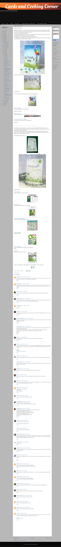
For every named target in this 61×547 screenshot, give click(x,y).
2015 (4, 103)
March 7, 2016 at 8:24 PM (24, 344)
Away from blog (6, 79)
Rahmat (55, 53)
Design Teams (17, 23)
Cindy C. (18, 395)
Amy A (18, 513)
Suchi (17, 291)
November (5, 43)
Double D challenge (17, 232)
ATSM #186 (5, 67)
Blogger (36, 544)
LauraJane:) (19, 483)
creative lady (19, 305)
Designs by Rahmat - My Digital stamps (28, 23)
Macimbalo (18, 368)
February (5, 100)
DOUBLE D (18, 350)
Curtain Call (16, 250)
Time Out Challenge (17, 246)
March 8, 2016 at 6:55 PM (26, 408)
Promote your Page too (56, 62)
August (5, 47)
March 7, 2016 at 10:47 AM (25, 276)
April (4, 53)
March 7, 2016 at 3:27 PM (25, 305)
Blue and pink (6, 58)
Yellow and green (6, 74)
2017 (4, 39)
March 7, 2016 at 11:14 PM (25, 368)
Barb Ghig (18, 283)
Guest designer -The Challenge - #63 (7, 88)
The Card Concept (17, 204)
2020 (4, 35)
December (5, 42)
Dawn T (18, 501)
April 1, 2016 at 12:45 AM (23, 513)
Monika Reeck (19, 408)
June (5, 50)
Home (3, 23)
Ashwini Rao (19, 276)
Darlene (18, 344)
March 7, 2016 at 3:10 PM (26, 298)
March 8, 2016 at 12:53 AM (24, 395)
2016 (4, 41)
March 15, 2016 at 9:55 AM (25, 483)
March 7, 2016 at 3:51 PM (23, 311)
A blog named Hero (17, 113)
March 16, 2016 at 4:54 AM (23, 489)
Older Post (48, 538)
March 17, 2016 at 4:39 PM (23, 501)
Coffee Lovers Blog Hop (7, 73)
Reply (17, 280)
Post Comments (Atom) (22, 540)
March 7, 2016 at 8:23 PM (23, 337)
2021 (4, 34)
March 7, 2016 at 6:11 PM (29, 318)
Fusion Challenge (17, 191)
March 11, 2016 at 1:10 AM (24, 463)
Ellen (17, 428)
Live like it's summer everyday (7, 62)
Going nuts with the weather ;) (7, 71)
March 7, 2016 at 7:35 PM (26, 326)
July (4, 49)
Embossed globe (6, 97)
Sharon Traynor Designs (21, 318)
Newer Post (16, 538)
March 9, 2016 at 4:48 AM (23, 428)
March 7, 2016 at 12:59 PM (24, 283)
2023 (4, 31)
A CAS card (5, 57)
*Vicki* (18, 380)
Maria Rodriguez (19, 326)
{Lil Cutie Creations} (20, 518)
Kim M (18, 489)
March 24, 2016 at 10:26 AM (25, 507)
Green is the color (6, 90)
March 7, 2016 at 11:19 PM (22, 374)
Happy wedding (6, 63)
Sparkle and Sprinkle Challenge (19, 218)
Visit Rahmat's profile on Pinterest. (55, 67)
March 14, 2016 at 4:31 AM (25, 476)
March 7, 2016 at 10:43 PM (26, 361)
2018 (4, 38)
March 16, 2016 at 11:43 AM (27, 495)
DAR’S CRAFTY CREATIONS (21, 351)
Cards (7, 23)
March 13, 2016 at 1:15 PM (22, 470)
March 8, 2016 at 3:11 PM (26, 401)
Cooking (11, 23)
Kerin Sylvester (19, 361)
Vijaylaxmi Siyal (19, 401)
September (5, 46)
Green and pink (6, 91)
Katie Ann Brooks (19, 495)
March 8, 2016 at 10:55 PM (23, 420)
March (5, 54)
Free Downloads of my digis (42, 23)
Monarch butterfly (6, 98)
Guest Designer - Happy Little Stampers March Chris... (7, 95)
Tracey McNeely (19, 298)
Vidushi (18, 387)
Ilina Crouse (19, 507)
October (5, 45)
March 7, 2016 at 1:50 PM (23, 291)
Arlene (18, 420)
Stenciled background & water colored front (7, 69)
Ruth (17, 470)
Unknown (18, 463)
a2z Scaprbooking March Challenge (20, 119)
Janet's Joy (18, 476)
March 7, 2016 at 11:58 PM (23, 380)
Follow (54, 49)
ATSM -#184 (6, 84)
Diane (17, 337)
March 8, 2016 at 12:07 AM (23, 387)
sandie (18, 311)
